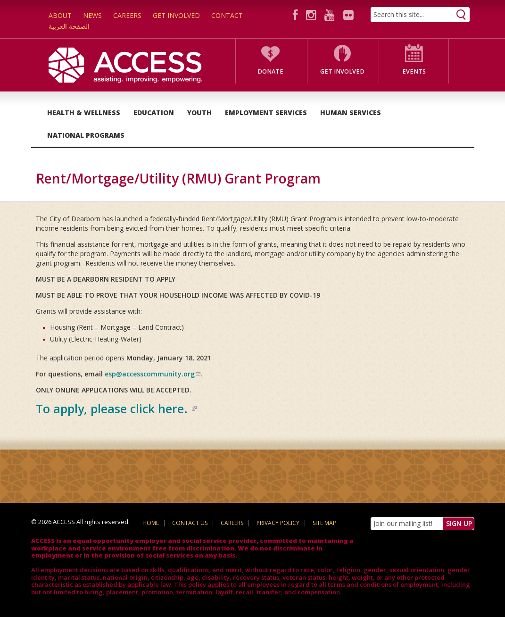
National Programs (85, 135)
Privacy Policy (278, 523)
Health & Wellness (83, 112)
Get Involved (176, 15)
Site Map (324, 523)
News (92, 15)
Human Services (350, 112)
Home (150, 523)
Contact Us (189, 523)
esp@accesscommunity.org (152, 373)
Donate (270, 71)
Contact (227, 15)
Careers (127, 15)
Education (153, 112)
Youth (199, 112)
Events (414, 71)
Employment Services (266, 112)
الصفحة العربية (69, 26)
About (60, 15)
